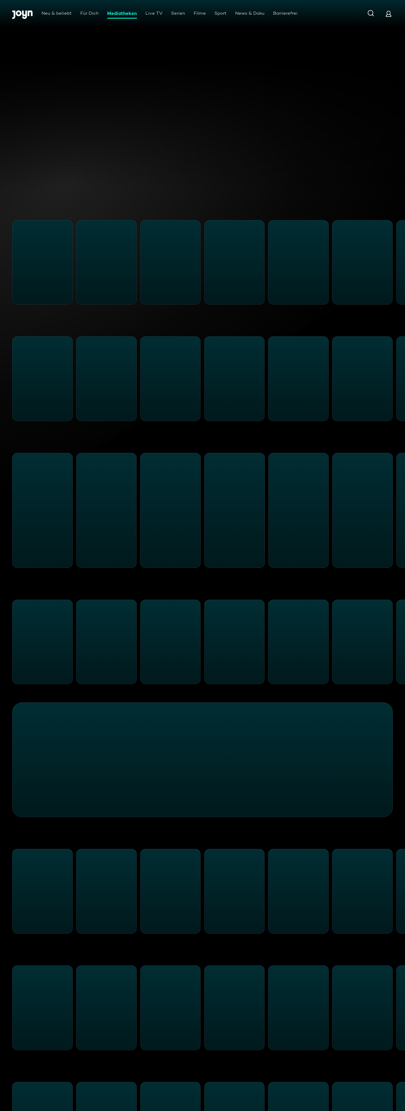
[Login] (388, 13)
